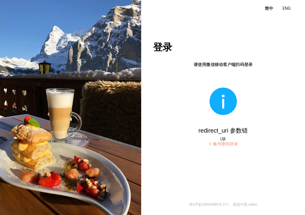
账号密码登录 (223, 144)
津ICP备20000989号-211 (209, 204)
